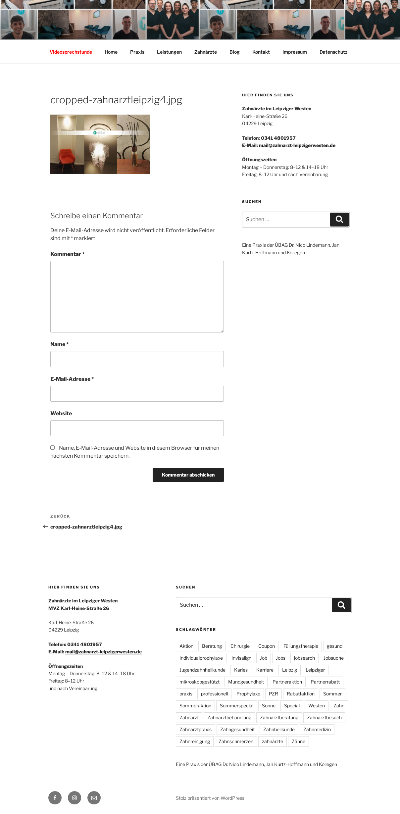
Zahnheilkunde (279, 729)
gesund (334, 646)
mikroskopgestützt (199, 682)
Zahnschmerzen (236, 741)
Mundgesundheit (246, 682)
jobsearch (304, 658)
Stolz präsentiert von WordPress (210, 798)
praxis (185, 693)
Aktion (186, 646)
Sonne (268, 705)
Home (111, 52)
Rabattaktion (301, 693)
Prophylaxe (248, 693)
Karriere (265, 670)
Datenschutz (333, 52)
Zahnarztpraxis (195, 729)
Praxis (137, 52)
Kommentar (67, 254)
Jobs (280, 658)
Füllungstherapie (300, 646)
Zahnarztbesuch (324, 717)
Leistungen (169, 52)
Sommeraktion (195, 705)
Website (61, 413)
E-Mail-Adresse (72, 379)
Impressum (294, 52)
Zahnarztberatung (279, 717)
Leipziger (315, 670)
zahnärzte (272, 741)
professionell (214, 693)
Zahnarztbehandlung (229, 717)
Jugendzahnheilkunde (202, 670)
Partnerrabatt (325, 682)
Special (292, 705)
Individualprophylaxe (201, 658)
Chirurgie (240, 646)
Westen (316, 705)
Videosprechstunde (71, 52)
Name (59, 344)
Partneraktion (287, 682)
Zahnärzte (205, 52)
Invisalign (241, 658)
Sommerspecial (236, 705)
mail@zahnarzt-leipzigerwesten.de (297, 145)
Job (263, 658)
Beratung (212, 646)
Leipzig (289, 670)
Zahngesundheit (237, 729)
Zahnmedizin (317, 729)
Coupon (266, 646)
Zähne (298, 741)
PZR (273, 693)
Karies (241, 670)
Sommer (332, 693)
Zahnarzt (189, 717)
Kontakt (261, 52)
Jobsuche (334, 658)
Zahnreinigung (194, 741)
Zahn (338, 705)
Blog (234, 52)
